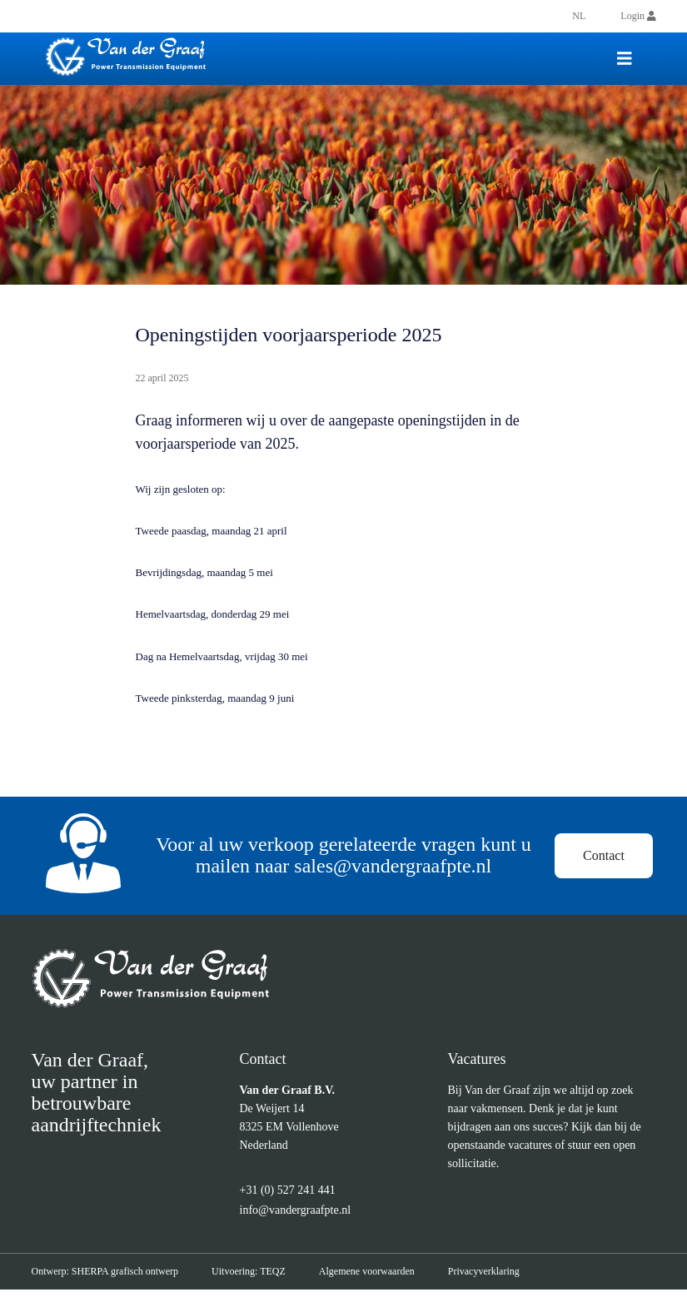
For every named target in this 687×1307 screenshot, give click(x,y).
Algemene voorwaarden (395, 1289)
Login (638, 15)
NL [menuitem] (577, 15)
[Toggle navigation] (624, 59)
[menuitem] (577, 15)
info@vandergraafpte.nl (306, 1227)
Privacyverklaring (525, 1289)
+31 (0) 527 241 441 (293, 1208)
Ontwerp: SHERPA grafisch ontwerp (113, 1289)
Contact (605, 865)
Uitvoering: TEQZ (267, 1289)
